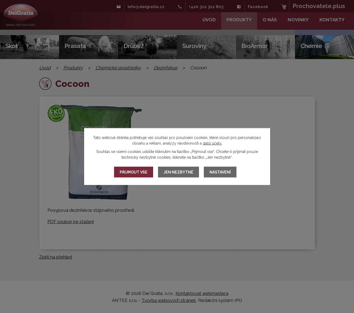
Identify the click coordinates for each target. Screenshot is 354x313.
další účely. (212, 143)
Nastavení (220, 172)
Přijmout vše (133, 172)
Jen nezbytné (178, 172)
